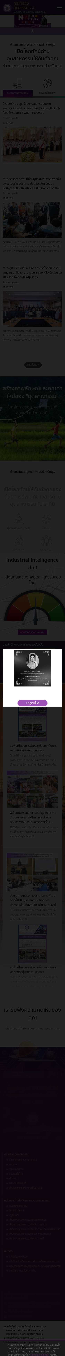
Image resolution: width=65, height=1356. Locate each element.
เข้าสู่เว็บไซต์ (32, 703)
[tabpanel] (32, 668)
